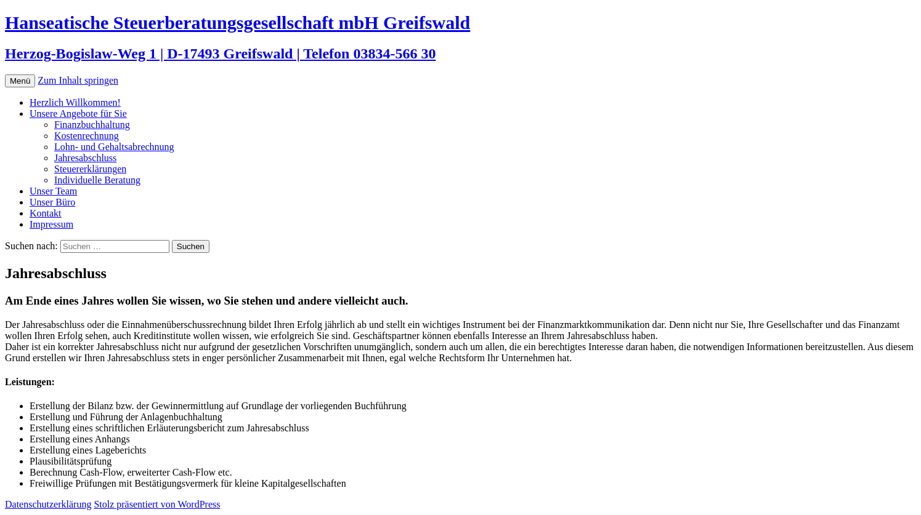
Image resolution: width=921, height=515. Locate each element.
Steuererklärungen (90, 169)
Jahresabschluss (85, 158)
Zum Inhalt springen (78, 80)
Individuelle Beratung (97, 180)
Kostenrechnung (86, 135)
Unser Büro (52, 202)
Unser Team (53, 191)
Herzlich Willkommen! (75, 102)
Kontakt (46, 213)
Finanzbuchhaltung (92, 124)
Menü (20, 81)
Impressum (51, 224)
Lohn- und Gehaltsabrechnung (114, 147)
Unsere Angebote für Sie (78, 113)
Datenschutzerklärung (48, 504)
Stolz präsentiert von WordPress (157, 504)
